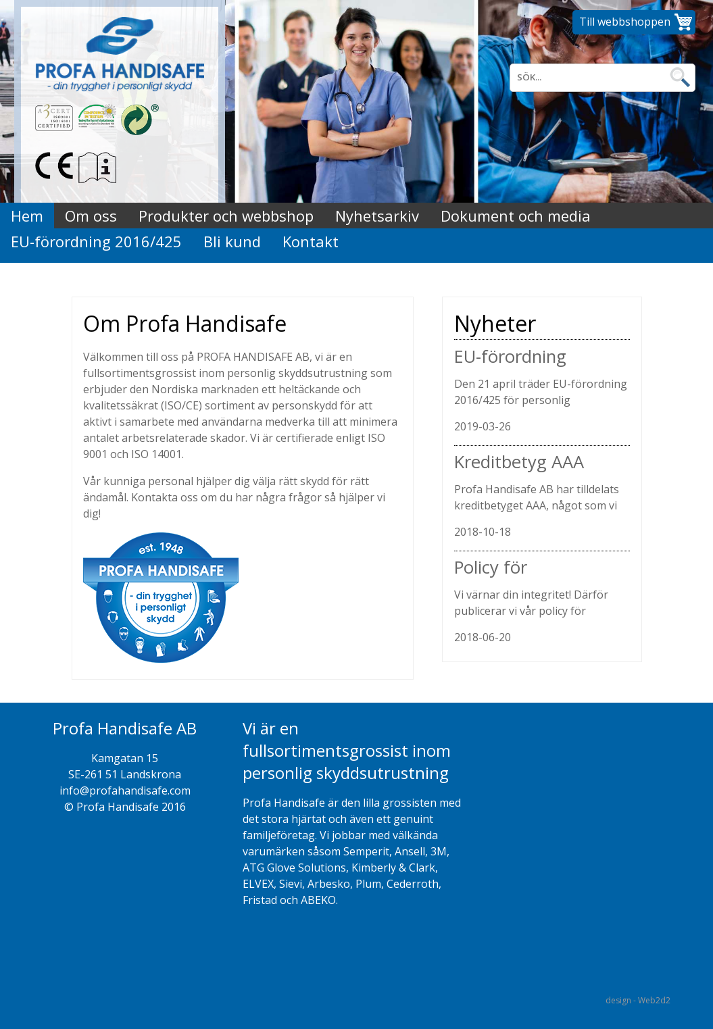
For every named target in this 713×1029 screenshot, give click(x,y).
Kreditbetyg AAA (519, 462)
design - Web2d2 (638, 1000)
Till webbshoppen (624, 21)
